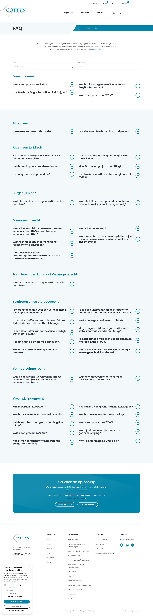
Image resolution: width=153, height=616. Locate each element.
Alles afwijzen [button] (17, 606)
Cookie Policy (89, 611)
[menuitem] (135, 13)
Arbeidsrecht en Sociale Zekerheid (79, 585)
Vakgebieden (81, 13)
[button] (17, 611)
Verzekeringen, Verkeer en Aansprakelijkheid (77, 545)
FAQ (126, 3)
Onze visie (99, 548)
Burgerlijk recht (73, 539)
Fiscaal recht (72, 594)
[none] (135, 13)
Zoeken (15, 62)
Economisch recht (74, 555)
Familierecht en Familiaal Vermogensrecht (76, 565)
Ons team (98, 13)
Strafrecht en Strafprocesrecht (78, 560)
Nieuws (117, 3)
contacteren (97, 49)
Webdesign (127, 611)
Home (88, 28)
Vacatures (136, 3)
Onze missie (100, 544)
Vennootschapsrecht (75, 589)
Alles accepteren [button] (17, 601)
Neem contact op (65, 504)
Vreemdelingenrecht (75, 580)
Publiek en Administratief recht (78, 551)
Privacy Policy (78, 611)
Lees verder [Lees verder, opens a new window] (15, 581)
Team (49, 544)
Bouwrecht (71, 576)
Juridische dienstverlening (105, 553)
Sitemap (68, 611)
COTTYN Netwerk (101, 539)
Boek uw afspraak (88, 504)
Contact (112, 13)
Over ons (106, 3)
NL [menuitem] (133, 13)
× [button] (29, 566)
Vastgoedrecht (73, 571)
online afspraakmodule (76, 498)
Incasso (70, 598)
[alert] (17, 589)
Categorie (82, 62)
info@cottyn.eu (128, 539)
